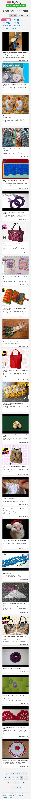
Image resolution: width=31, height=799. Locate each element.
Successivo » (16, 787)
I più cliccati (13, 15)
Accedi (12, 8)
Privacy (15, 795)
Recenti (27, 15)
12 (13, 782)
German (17, 25)
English (16, 20)
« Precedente (16, 773)
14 (23, 782)
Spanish (6, 23)
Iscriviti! (18, 8)
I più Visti (20, 15)
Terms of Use (21, 795)
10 (26, 778)
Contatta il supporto (8, 797)
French (16, 23)
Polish (13, 28)
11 (9, 782)
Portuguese (7, 25)
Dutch (5, 28)
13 (18, 782)
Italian (6, 20)
